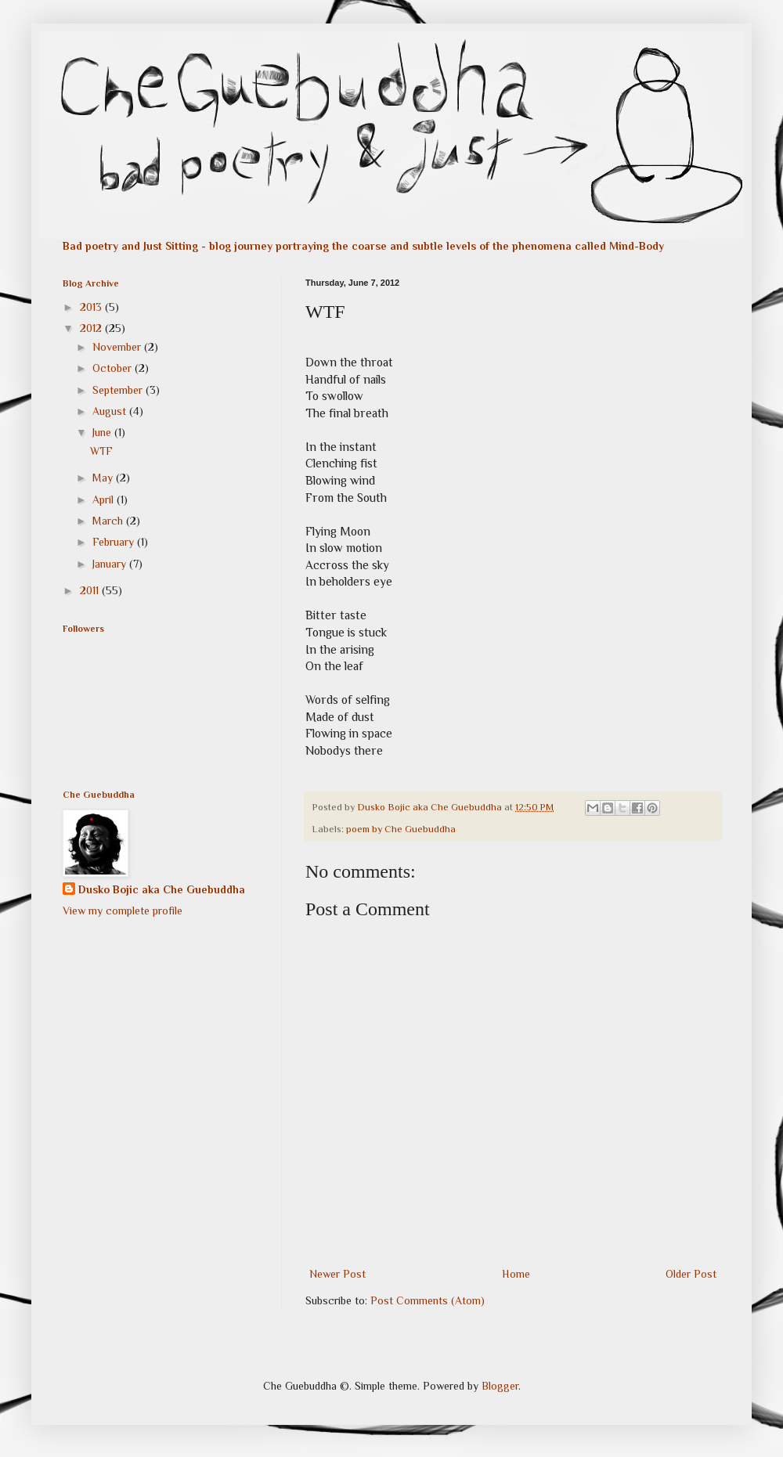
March (109, 520)
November (118, 347)
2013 (92, 307)
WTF (101, 451)
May (104, 477)
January (110, 563)
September (119, 390)
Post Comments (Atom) (427, 1300)
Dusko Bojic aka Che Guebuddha (161, 889)
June (103, 432)
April (104, 499)
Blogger (500, 1385)
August (110, 411)
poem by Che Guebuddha (401, 829)
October (113, 368)
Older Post (691, 1274)
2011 (91, 590)
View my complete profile (122, 910)
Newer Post (337, 1274)
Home (516, 1274)
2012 (92, 328)
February (114, 542)
